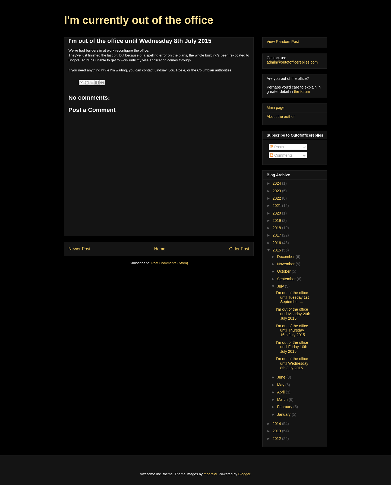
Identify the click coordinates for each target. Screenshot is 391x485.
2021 (277, 205)
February (285, 407)
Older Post (239, 249)
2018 (277, 228)
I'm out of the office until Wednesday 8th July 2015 (292, 363)
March (283, 399)
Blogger (244, 474)
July (281, 286)
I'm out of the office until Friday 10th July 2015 (292, 347)
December (286, 256)
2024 (277, 183)
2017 (277, 235)
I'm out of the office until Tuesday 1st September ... (292, 297)
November (286, 264)
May (281, 385)
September (287, 279)
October (284, 271)
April (281, 392)
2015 (277, 250)
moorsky (210, 474)
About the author (281, 116)
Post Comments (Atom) (169, 263)
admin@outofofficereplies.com (292, 62)
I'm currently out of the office (138, 20)
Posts (277, 147)
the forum (302, 91)
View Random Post (283, 41)
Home (160, 249)
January (284, 414)
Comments (281, 155)
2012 (277, 438)
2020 (277, 213)
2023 (277, 191)
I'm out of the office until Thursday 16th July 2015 (292, 330)
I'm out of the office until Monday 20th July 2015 (293, 314)
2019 (277, 220)
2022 (277, 198)
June (281, 377)
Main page (275, 107)
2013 (277, 431)
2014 (277, 423)
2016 (277, 243)
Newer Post (79, 249)
